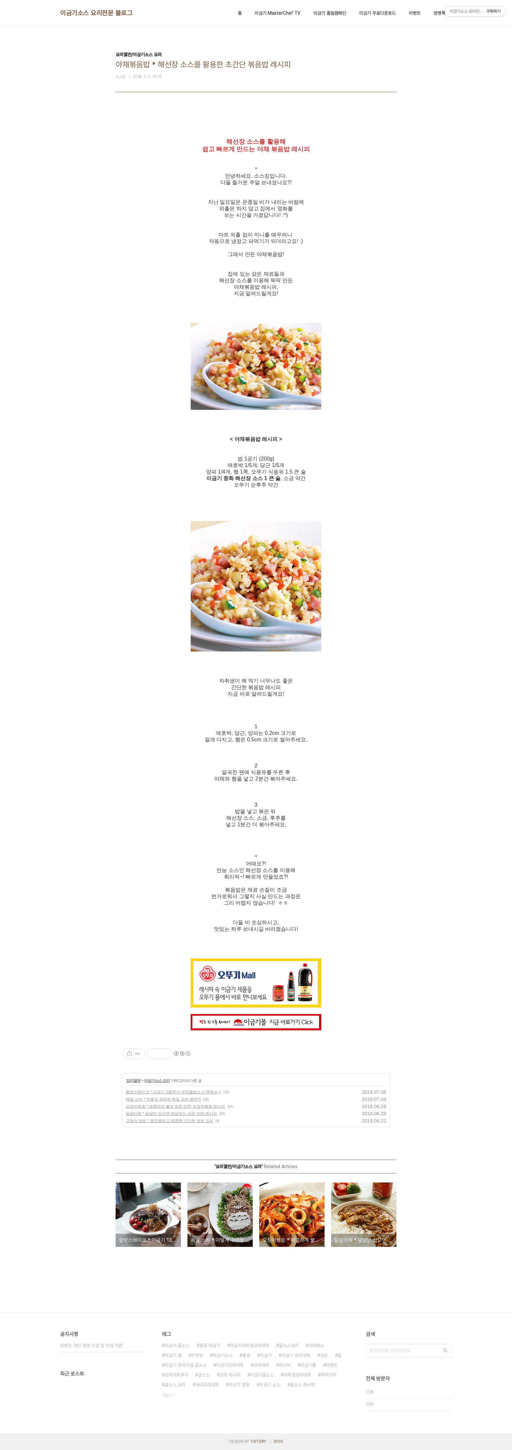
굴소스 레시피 (302, 1384)
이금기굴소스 (262, 1375)
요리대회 (261, 1365)
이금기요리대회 (230, 1365)
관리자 (278, 1441)
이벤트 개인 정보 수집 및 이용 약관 (91, 1345)
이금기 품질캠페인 (329, 13)
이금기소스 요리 (157, 1080)
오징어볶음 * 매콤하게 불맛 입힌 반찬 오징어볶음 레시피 (175, 1106)
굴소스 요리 (175, 1384)
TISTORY (258, 1441)
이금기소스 (222, 1355)
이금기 (266, 1355)
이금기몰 (308, 1365)
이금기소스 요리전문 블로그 (96, 13)
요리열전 (133, 1080)
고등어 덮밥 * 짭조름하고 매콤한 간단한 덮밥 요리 (169, 1121)
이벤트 (415, 13)
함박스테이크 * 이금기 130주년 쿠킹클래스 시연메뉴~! (173, 1092)
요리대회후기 (176, 1375)
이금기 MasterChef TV (277, 13)
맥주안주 (328, 1375)
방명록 (439, 13)
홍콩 (246, 1355)
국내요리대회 (207, 1384)
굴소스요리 (288, 1345)
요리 (324, 1355)
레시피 (285, 1365)
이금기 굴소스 (177, 1345)
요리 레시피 (229, 1375)
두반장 (197, 1355)
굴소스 (204, 1375)
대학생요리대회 (297, 1375)
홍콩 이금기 (209, 1345)
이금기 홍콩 (239, 1384)
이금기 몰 (173, 1355)
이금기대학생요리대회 (249, 1345)
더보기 (167, 1395)
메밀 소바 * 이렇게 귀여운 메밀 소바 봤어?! (163, 1099)
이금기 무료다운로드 (377, 13)
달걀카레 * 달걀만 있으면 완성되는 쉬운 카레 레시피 (171, 1113)
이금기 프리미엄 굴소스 (185, 1365)
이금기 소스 (269, 1384)
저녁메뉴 (316, 1345)
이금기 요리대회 (295, 1355)
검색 (445, 1350)
